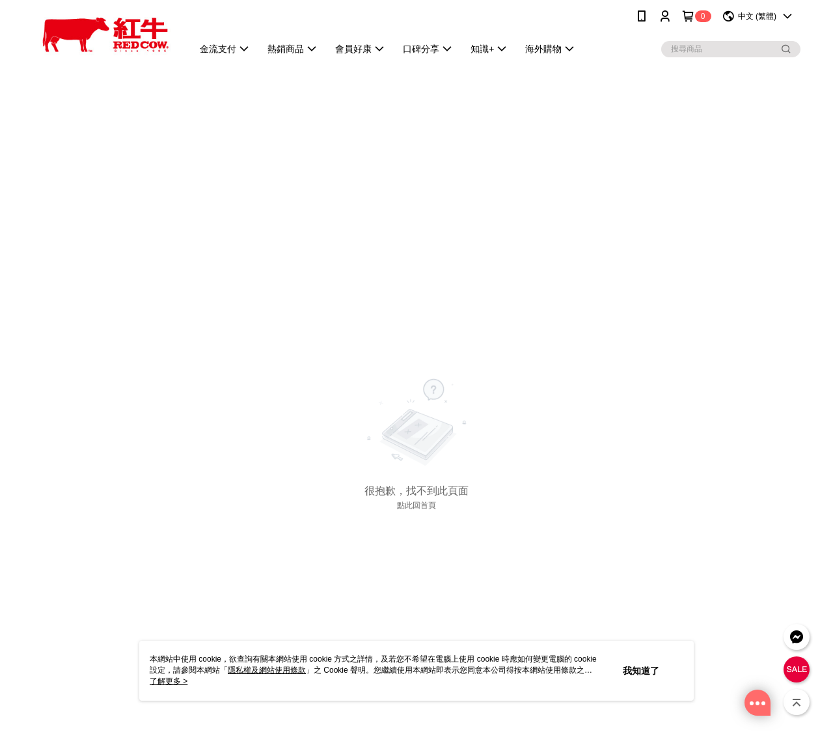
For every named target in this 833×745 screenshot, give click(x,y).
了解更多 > (168, 681)
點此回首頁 (416, 505)
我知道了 (641, 671)
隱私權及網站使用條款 (267, 670)
